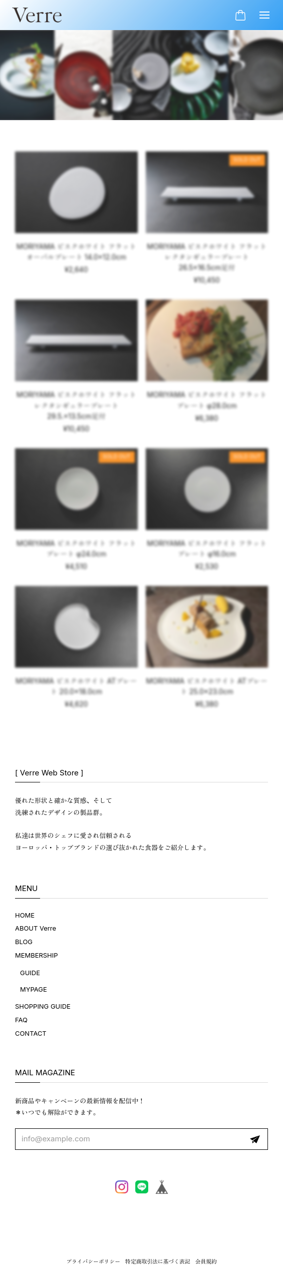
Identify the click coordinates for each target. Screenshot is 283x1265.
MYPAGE (33, 989)
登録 (254, 1139)
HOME (25, 915)
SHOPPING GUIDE (43, 1006)
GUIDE (30, 973)
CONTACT (31, 1033)
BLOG (24, 942)
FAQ (21, 1020)
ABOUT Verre (35, 928)
